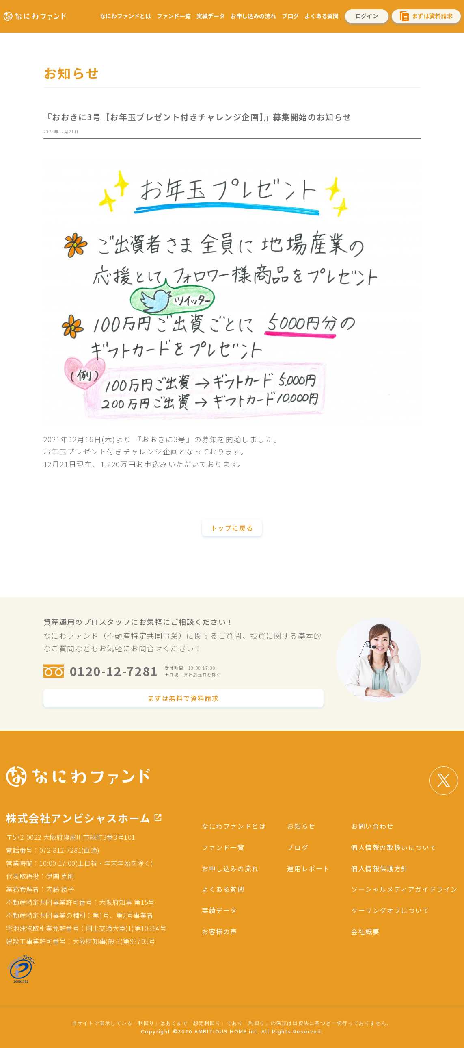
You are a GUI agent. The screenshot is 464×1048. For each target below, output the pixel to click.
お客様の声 (219, 930)
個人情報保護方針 (379, 867)
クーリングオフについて (390, 909)
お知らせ (301, 826)
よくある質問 (321, 16)
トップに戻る (232, 528)
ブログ (290, 16)
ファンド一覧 (174, 16)
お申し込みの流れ (253, 16)
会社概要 (365, 930)
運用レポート (308, 867)
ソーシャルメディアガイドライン (404, 888)
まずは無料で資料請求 (183, 699)
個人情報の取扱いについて (394, 847)
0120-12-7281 (114, 672)
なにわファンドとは (125, 16)
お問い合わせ (372, 826)
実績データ (210, 16)
